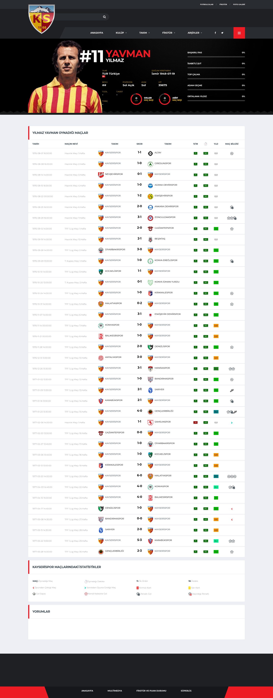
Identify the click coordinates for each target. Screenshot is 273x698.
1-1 (139, 152)
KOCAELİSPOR (113, 271)
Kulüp (120, 32)
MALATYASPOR (113, 303)
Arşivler (193, 32)
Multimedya (115, 690)
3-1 (140, 217)
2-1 (140, 238)
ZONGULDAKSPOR (165, 217)
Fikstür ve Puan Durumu (151, 690)
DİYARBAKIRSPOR (115, 249)
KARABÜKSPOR (113, 400)
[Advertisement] (177, 17)
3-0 (139, 249)
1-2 (140, 195)
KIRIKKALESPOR (164, 292)
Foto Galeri (239, 4)
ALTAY (158, 152)
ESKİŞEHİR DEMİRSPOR (168, 314)
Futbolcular (206, 4)
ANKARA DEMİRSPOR (166, 206)
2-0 (139, 206)
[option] (65, 76)
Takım (143, 32)
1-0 (139, 163)
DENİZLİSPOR (162, 346)
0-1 (139, 174)
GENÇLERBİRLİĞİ (164, 411)
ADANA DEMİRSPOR (166, 184)
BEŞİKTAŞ (160, 238)
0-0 (139, 432)
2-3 (139, 550)
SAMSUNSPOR (163, 421)
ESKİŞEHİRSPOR (164, 195)
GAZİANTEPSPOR (164, 227)
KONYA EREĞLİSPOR (166, 260)
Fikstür (223, 4)
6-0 (139, 475)
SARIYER (159, 389)
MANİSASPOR (162, 367)
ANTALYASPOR (113, 357)
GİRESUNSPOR (163, 163)
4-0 (139, 410)
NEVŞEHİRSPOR (114, 174)
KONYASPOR (112, 324)
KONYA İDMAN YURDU (167, 281)
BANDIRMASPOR (164, 378)
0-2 (139, 303)
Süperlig (186, 690)
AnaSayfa (96, 32)
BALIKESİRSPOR (114, 335)
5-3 (139, 540)
